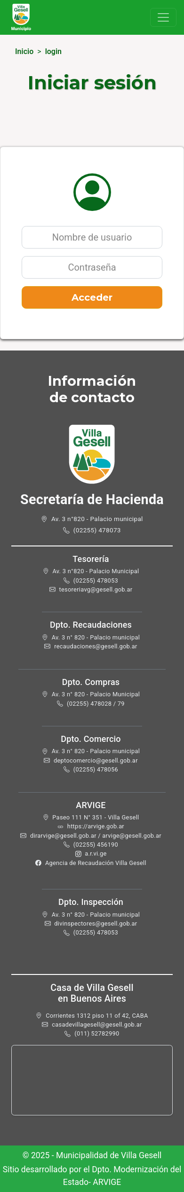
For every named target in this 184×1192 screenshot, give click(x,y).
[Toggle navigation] (163, 17)
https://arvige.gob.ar (95, 826)
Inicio (24, 51)
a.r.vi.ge (95, 853)
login (53, 51)
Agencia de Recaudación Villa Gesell (95, 862)
